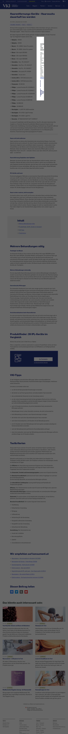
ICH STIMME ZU (40, 84)
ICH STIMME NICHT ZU (40, 92)
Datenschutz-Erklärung (43, 78)
